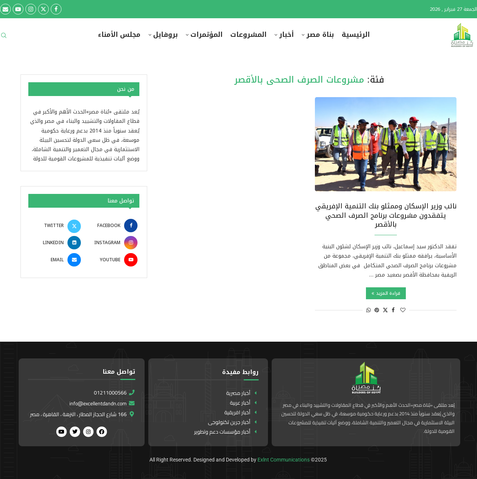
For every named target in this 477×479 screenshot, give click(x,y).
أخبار (286, 34)
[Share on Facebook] (393, 310)
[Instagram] (30, 9)
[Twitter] (43, 9)
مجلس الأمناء (119, 34)
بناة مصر (320, 34)
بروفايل (165, 34)
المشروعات (248, 34)
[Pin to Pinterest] (377, 310)
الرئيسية (356, 34)
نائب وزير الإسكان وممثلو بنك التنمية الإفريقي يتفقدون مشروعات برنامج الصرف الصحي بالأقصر (386, 215)
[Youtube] (18, 9)
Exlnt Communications (284, 460)
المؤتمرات (206, 34)
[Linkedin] (55, 242)
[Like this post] (402, 310)
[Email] (5, 9)
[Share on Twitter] (385, 310)
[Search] (3, 38)
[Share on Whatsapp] (368, 310)
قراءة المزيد (386, 293)
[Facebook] (56, 9)
